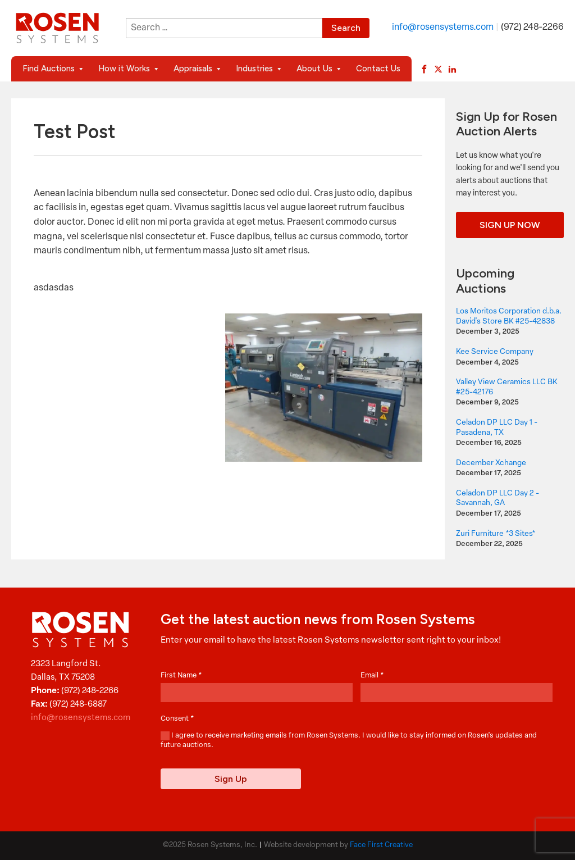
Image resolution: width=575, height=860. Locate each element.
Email (372, 675)
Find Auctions (53, 68)
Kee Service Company (494, 352)
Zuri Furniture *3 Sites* (496, 534)
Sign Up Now (510, 225)
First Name (181, 675)
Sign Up (231, 778)
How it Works (129, 68)
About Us (319, 68)
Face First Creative (381, 845)
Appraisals (198, 68)
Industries (259, 68)
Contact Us (378, 68)
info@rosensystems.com (443, 27)
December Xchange (491, 463)
